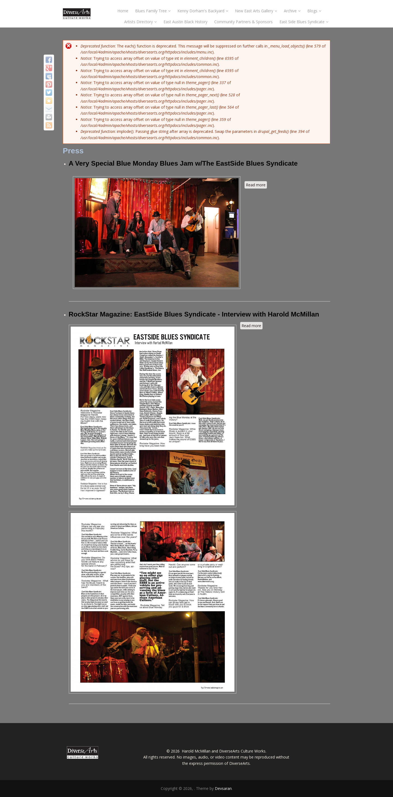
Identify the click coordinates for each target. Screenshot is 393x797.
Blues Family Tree (153, 10)
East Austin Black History (185, 21)
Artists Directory (140, 21)
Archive (292, 10)
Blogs (314, 10)
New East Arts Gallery (256, 10)
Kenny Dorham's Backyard (202, 10)
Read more (256, 185)
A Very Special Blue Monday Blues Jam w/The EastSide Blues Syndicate (183, 163)
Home (122, 10)
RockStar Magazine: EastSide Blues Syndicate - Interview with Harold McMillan (194, 314)
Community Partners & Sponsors (243, 21)
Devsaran (223, 788)
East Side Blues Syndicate (303, 21)
